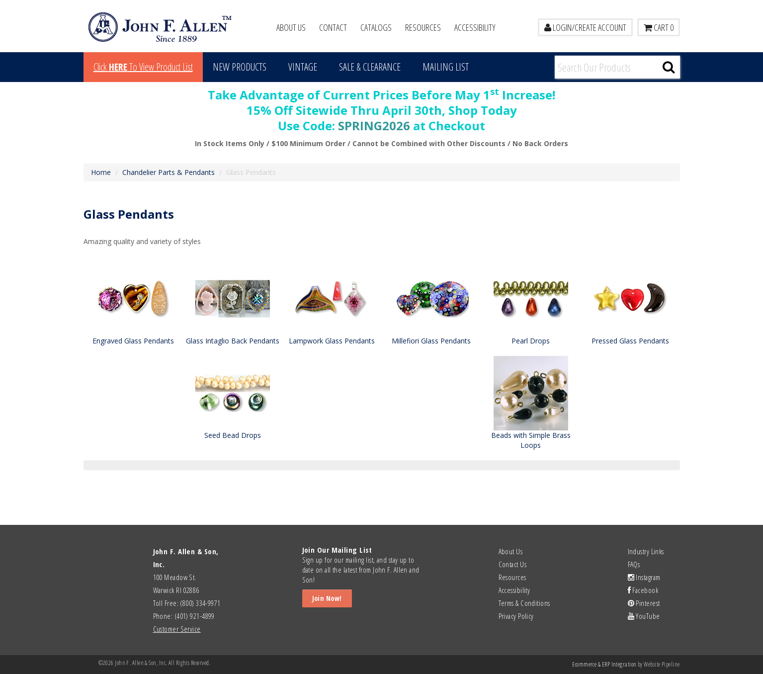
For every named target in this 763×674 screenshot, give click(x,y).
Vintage (302, 67)
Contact (333, 27)
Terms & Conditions (524, 603)
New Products (239, 67)
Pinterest (644, 603)
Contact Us (513, 564)
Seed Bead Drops (232, 435)
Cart (659, 27)
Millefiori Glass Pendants (431, 340)
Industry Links (646, 551)
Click (143, 67)
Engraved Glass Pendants (133, 340)
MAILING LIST (446, 67)
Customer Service (177, 629)
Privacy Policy (516, 616)
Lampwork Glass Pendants (332, 340)
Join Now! (327, 598)
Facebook (643, 590)
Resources (423, 27)
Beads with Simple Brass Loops (531, 440)
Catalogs (376, 27)
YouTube (644, 616)
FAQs (634, 564)
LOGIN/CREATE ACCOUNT (585, 27)
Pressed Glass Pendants (630, 340)
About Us (291, 27)
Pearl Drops (530, 340)
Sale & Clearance (370, 67)
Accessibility (475, 27)
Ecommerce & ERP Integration (604, 664)
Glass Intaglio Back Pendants (232, 340)
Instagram (644, 577)
